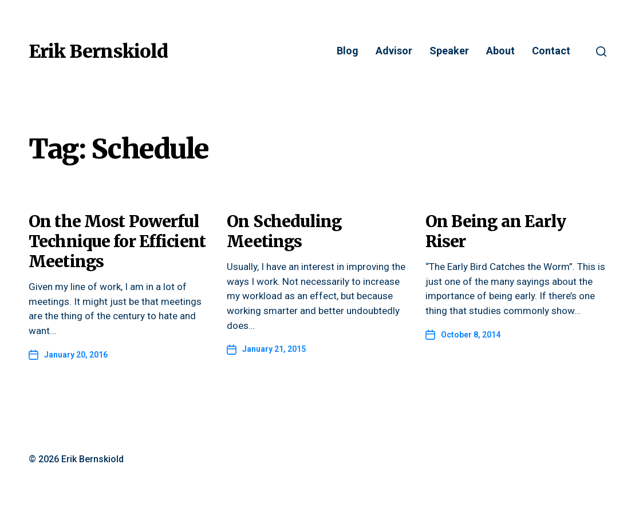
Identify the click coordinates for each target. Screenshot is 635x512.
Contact (551, 51)
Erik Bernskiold (98, 51)
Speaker (449, 51)
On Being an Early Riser (495, 231)
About (500, 51)
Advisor (394, 51)
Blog (347, 51)
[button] (601, 51)
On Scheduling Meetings (284, 231)
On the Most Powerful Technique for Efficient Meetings (117, 241)
